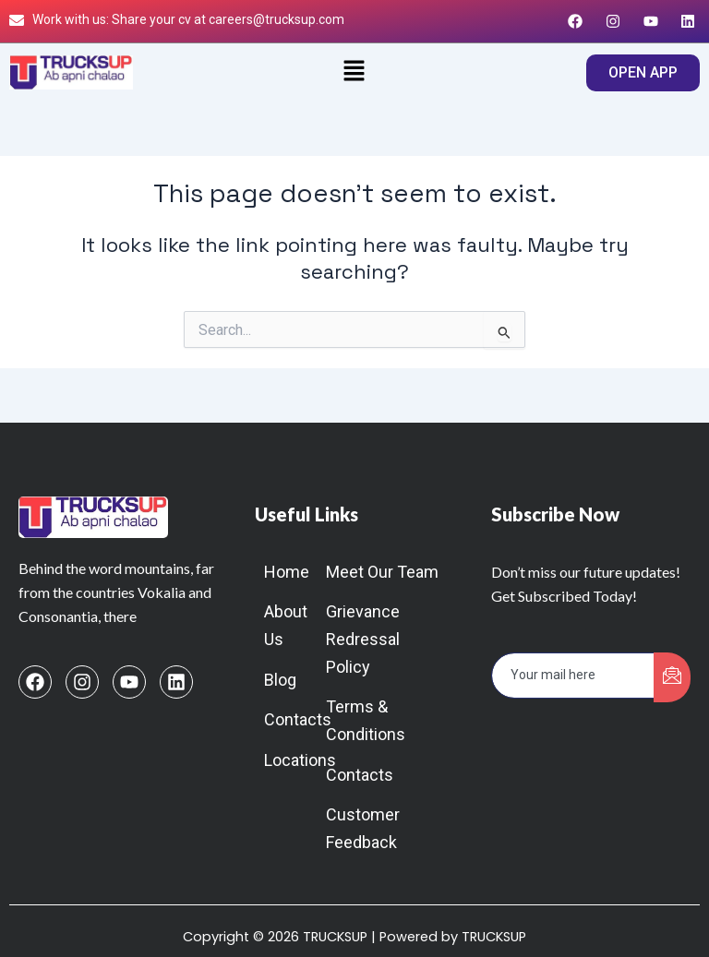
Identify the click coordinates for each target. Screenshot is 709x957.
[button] (354, 73)
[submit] (672, 677)
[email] (573, 675)
